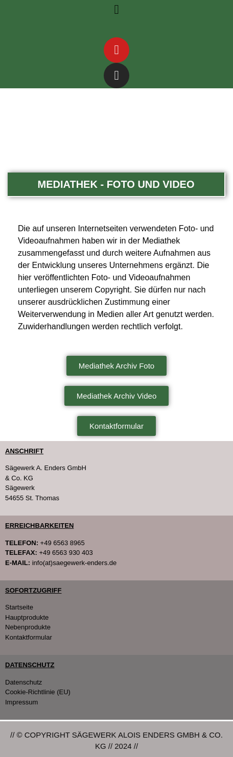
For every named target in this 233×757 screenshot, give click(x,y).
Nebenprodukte (28, 627)
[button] (116, 9)
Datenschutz (23, 682)
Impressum (21, 702)
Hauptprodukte (27, 617)
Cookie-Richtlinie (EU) (38, 692)
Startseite (19, 607)
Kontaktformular (28, 637)
